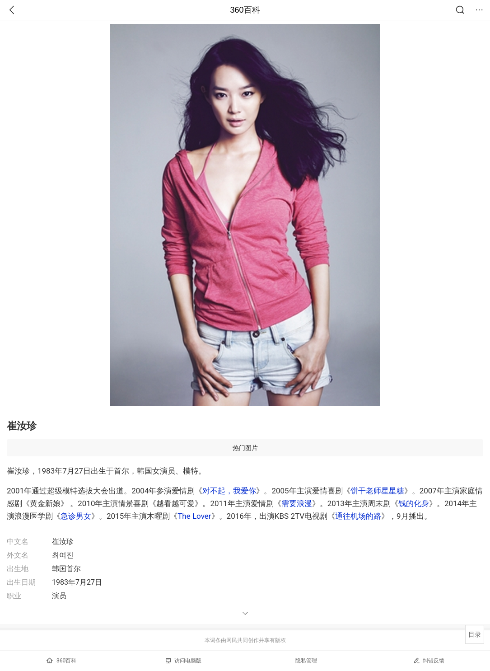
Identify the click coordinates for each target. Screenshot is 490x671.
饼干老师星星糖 (377, 490)
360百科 (245, 9)
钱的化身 (413, 503)
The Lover (194, 516)
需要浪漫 (296, 503)
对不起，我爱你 (229, 490)
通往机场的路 (358, 516)
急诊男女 (76, 516)
